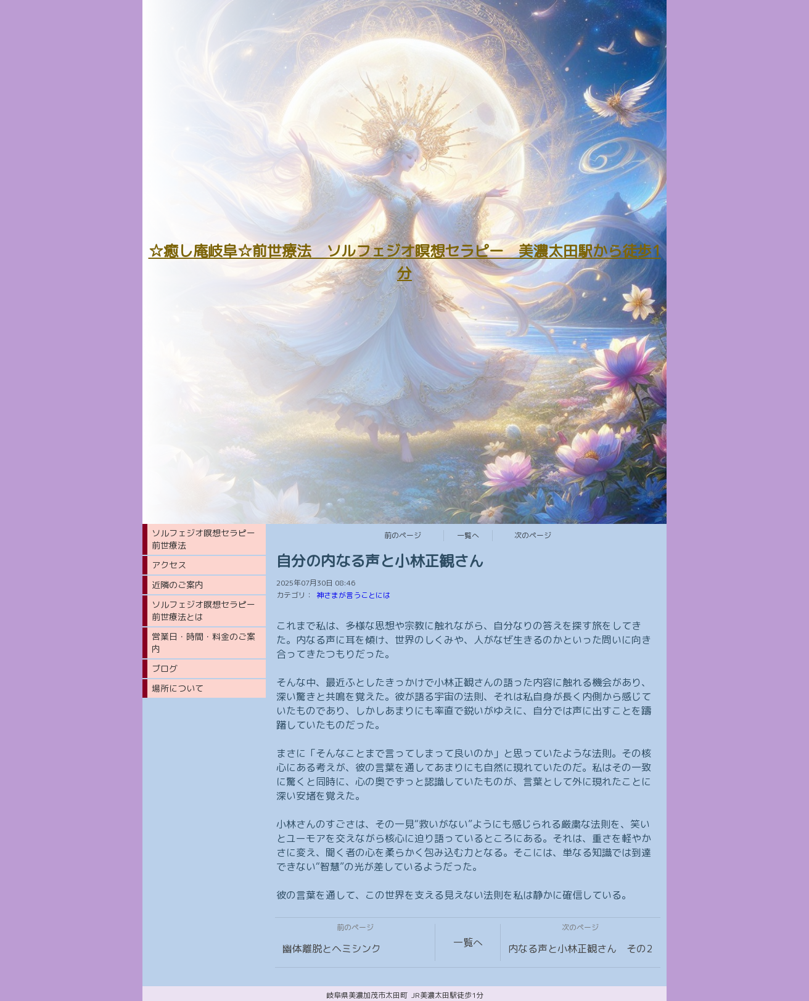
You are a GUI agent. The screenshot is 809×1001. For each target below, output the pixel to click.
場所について (177, 688)
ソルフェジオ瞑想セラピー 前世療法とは (208, 611)
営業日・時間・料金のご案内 (203, 643)
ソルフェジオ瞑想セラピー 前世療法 (208, 539)
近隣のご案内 (177, 584)
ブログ (165, 668)
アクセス (169, 565)
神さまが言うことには (353, 595)
